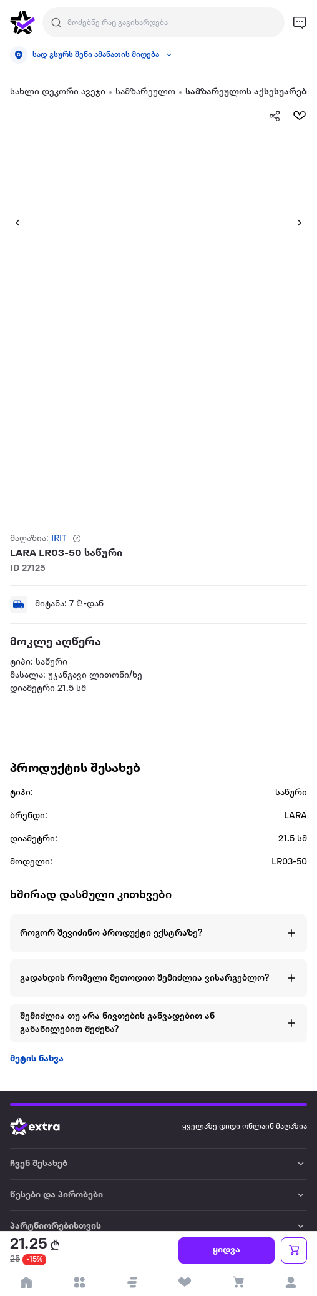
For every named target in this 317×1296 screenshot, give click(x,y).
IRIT (59, 538)
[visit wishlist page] (185, 1282)
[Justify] (56, 22)
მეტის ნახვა (37, 1059)
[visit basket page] (238, 1282)
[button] (12, 222)
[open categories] (79, 1282)
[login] (290, 1282)
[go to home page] (22, 22)
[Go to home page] (44, 1126)
